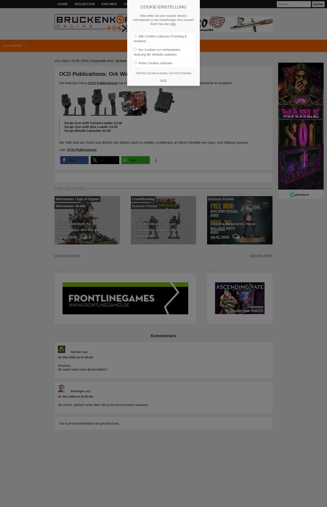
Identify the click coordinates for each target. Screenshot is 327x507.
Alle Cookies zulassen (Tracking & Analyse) (160, 36)
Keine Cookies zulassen (153, 61)
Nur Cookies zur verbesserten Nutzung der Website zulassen (157, 50)
